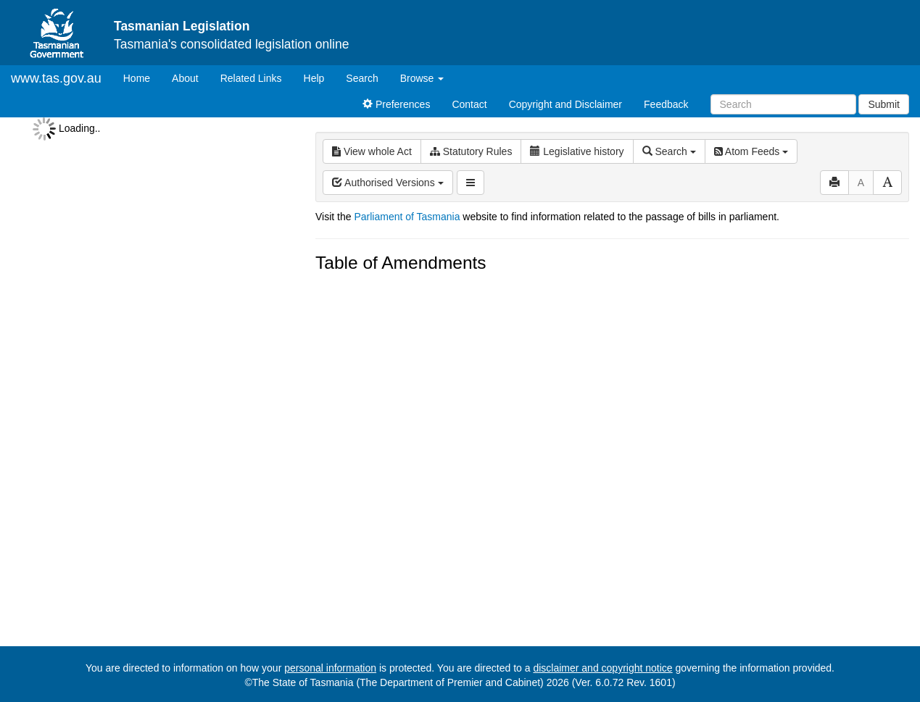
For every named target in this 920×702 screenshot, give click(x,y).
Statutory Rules (471, 151)
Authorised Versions (388, 182)
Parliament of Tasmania (407, 216)
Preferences (396, 104)
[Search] (783, 104)
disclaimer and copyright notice (602, 668)
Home (142, 77)
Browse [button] (422, 78)
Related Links (251, 78)
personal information (330, 668)
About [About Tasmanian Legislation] (185, 78)
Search (362, 78)
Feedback (666, 104)
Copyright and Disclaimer (565, 104)
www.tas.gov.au (56, 78)
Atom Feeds (751, 151)
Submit (884, 104)
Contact (469, 104)
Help (314, 78)
